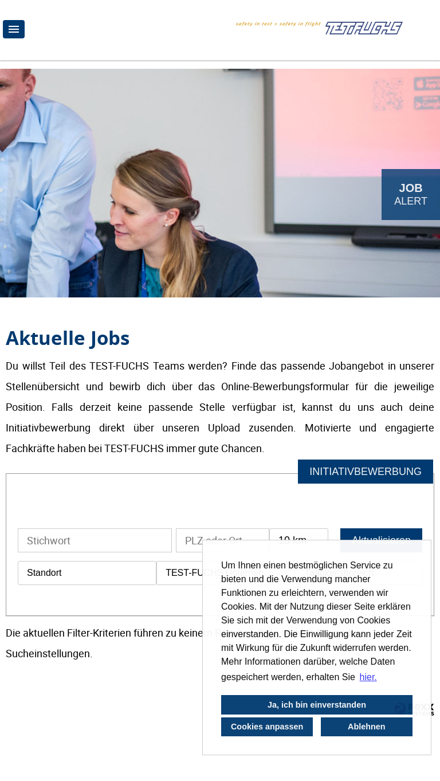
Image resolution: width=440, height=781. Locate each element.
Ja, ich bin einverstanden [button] (317, 704)
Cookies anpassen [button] (267, 726)
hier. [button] (368, 677)
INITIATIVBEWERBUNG (365, 471)
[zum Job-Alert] (411, 194)
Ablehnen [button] (367, 726)
